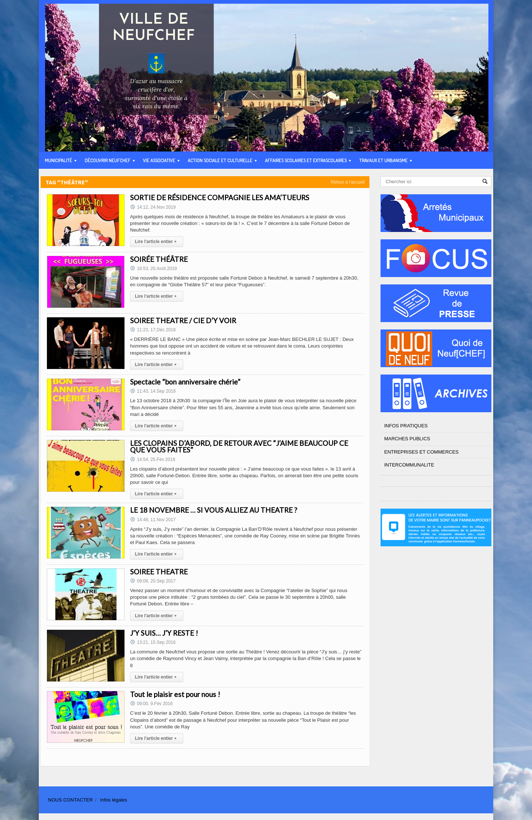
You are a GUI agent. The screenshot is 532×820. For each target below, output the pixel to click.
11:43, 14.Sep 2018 (152, 391)
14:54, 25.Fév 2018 (152, 459)
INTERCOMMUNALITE (409, 465)
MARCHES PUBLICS (407, 438)
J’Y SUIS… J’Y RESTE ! (164, 633)
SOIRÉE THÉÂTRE (159, 259)
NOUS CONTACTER (70, 800)
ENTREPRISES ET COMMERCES (421, 452)
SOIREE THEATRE (159, 571)
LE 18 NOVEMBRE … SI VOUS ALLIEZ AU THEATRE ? (213, 510)
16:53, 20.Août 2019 (153, 268)
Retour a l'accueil (348, 182)
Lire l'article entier (156, 241)
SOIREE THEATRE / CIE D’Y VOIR (183, 320)
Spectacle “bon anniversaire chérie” (185, 381)
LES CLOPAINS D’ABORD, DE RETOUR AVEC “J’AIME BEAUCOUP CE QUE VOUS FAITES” (239, 446)
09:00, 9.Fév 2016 (151, 703)
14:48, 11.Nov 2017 (152, 519)
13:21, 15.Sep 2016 (152, 642)
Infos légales (113, 800)
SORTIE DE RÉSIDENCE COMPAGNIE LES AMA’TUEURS (219, 197)
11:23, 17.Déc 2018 (152, 329)
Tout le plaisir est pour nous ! (175, 694)
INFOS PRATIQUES (406, 425)
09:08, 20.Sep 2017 (152, 581)
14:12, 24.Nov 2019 (152, 207)
